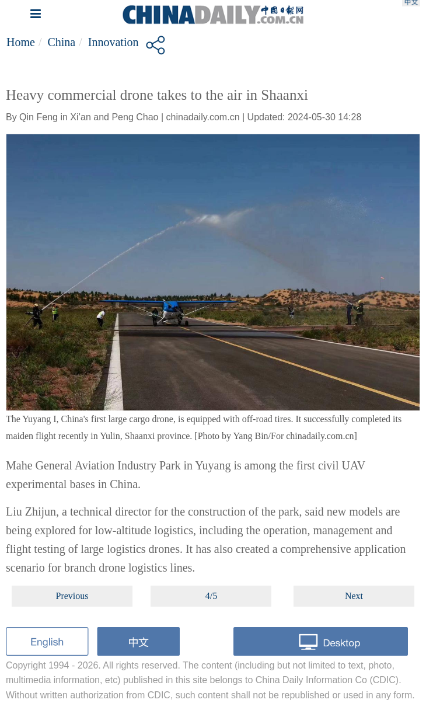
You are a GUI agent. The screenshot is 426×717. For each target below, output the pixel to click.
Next (354, 596)
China (61, 42)
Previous (72, 596)
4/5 (211, 596)
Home (20, 42)
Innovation (113, 42)
